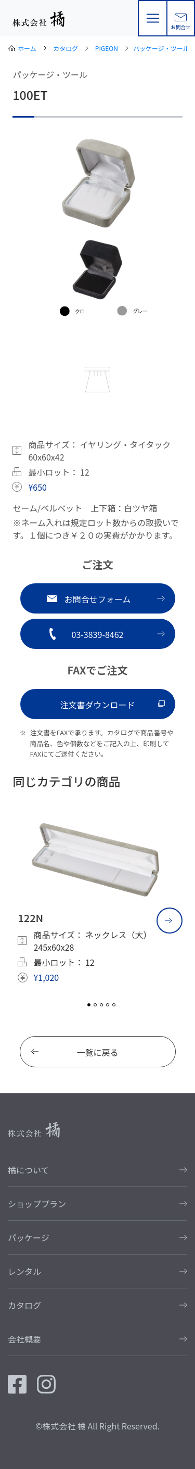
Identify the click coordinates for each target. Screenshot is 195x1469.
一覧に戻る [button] (97, 1052)
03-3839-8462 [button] (98, 634)
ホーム (27, 48)
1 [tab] (88, 1004)
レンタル (24, 1271)
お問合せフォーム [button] (97, 599)
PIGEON (106, 48)
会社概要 (24, 1339)
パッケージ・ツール (161, 48)
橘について (28, 1170)
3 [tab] (101, 1004)
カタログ (65, 48)
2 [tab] (95, 1004)
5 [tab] (113, 1004)
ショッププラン (37, 1203)
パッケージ (28, 1237)
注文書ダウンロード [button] (97, 704)
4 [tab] (107, 1004)
